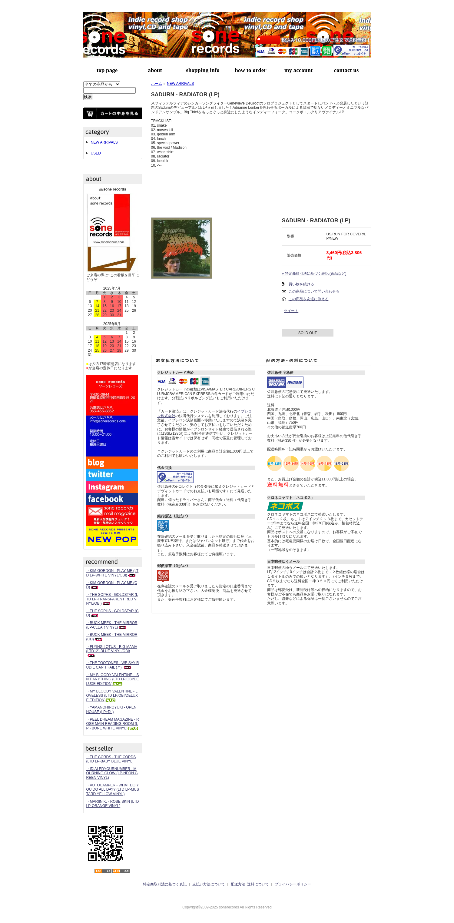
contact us (346, 70)
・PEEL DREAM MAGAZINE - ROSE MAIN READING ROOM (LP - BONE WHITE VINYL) (112, 723)
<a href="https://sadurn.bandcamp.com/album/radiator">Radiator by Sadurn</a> (261, 190)
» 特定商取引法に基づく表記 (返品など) (314, 273)
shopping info (202, 70)
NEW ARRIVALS (104, 142)
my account (298, 70)
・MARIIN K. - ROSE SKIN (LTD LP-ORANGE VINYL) (112, 803)
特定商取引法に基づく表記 (165, 884)
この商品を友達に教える (309, 299)
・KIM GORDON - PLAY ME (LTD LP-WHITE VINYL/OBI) (112, 573)
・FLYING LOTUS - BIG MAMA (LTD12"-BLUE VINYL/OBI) (111, 651)
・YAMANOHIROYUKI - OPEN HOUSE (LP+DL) (111, 709)
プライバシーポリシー (293, 884)
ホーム (156, 83)
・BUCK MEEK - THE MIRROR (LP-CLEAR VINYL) (112, 625)
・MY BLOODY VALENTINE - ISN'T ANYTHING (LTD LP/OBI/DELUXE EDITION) (112, 679)
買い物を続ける (301, 284)
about (155, 70)
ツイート (291, 311)
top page (107, 70)
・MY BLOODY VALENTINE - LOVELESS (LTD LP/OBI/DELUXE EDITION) (112, 695)
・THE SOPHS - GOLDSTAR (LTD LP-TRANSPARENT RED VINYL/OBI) (112, 599)
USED (96, 153)
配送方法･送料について (250, 884)
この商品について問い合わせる (314, 291)
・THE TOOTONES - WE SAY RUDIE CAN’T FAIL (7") (112, 665)
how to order (250, 70)
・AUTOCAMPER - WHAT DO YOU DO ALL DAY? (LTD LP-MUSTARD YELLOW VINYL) (112, 789)
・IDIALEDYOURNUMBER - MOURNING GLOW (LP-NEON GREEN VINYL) (112, 773)
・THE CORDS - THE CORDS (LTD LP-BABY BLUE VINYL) (111, 759)
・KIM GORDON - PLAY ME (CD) (111, 585)
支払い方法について (208, 884)
